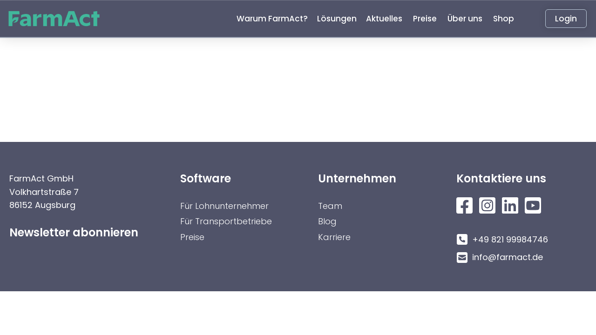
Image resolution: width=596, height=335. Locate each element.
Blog (327, 221)
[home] (58, 19)
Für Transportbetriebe (226, 221)
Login (566, 18)
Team (330, 206)
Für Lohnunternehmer (224, 206)
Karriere (334, 237)
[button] (272, 18)
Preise (192, 237)
